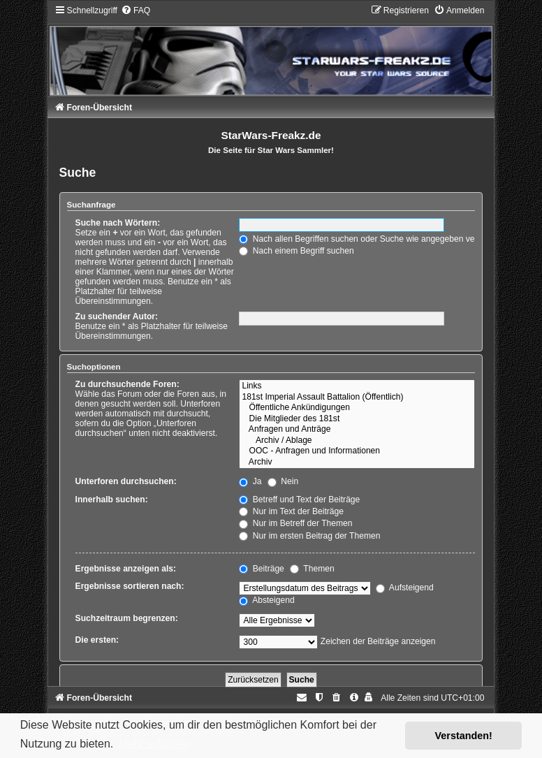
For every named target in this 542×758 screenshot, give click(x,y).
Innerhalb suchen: (111, 499)
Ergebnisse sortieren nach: (129, 586)
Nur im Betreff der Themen (295, 523)
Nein (283, 481)
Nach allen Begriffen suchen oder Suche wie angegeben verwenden (373, 239)
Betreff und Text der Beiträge (299, 499)
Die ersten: (97, 640)
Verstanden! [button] (463, 735)
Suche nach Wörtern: (118, 223)
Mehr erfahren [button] (154, 744)
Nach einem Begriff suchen (296, 251)
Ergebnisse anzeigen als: (126, 569)
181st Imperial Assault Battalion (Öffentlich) (357, 397)
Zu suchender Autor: (116, 316)
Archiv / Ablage (357, 440)
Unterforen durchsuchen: (126, 481)
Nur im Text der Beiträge (291, 511)
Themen (312, 569)
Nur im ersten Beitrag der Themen (309, 536)
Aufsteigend (405, 587)
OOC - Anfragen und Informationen (357, 451)
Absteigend (266, 600)
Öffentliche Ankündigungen (357, 408)
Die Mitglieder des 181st (357, 419)
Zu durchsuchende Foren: (127, 384)
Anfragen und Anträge (357, 429)
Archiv (357, 462)
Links (357, 386)
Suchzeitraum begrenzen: (126, 618)
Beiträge (261, 569)
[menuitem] (135, 10)
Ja (250, 481)
